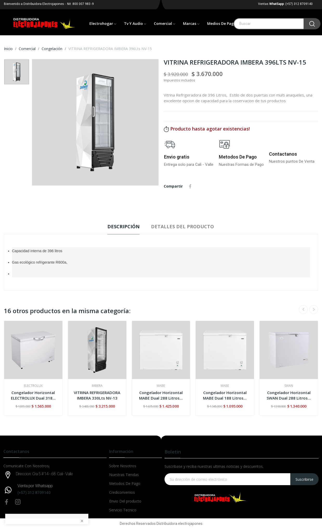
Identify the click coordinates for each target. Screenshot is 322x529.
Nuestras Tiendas (124, 474)
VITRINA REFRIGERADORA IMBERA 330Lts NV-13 (97, 395)
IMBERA (97, 385)
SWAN (288, 385)
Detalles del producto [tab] (182, 226)
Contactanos (283, 154)
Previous (303, 309)
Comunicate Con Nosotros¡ (26, 465)
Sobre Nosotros (122, 465)
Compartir (190, 186)
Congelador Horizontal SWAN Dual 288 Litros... (289, 395)
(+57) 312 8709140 (34, 492)
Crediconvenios (122, 492)
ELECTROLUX (33, 385)
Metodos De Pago (238, 157)
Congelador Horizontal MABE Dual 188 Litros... (225, 395)
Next (313, 309)
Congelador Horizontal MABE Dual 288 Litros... (161, 395)
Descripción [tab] (123, 226)
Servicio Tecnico (122, 509)
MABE (161, 385)
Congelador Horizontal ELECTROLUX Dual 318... (33, 395)
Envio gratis (176, 157)
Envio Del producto (125, 501)
